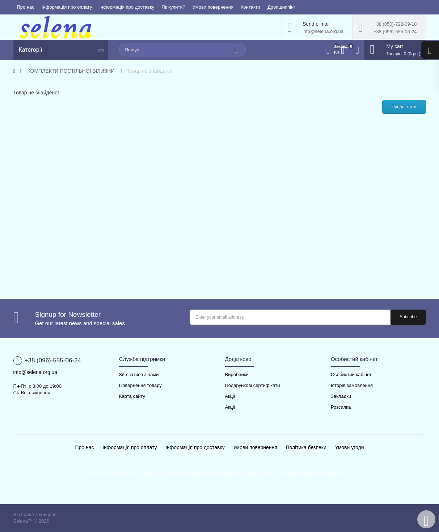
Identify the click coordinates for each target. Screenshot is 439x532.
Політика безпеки (306, 447)
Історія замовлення (352, 385)
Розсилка (341, 407)
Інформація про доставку (126, 7)
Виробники (237, 374)
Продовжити (404, 106)
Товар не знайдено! (150, 71)
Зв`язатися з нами (139, 374)
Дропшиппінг (281, 7)
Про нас (25, 7)
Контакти (250, 7)
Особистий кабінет (351, 374)
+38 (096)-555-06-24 (395, 31)
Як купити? (173, 7)
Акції (230, 396)
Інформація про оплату (67, 7)
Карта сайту (132, 396)
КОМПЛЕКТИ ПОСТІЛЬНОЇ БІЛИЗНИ (71, 71)
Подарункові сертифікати (252, 385)
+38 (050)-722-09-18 (395, 24)
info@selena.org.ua (323, 31)
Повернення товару (140, 385)
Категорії (30, 50)
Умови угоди (349, 447)
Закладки (341, 396)
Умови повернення (213, 7)
